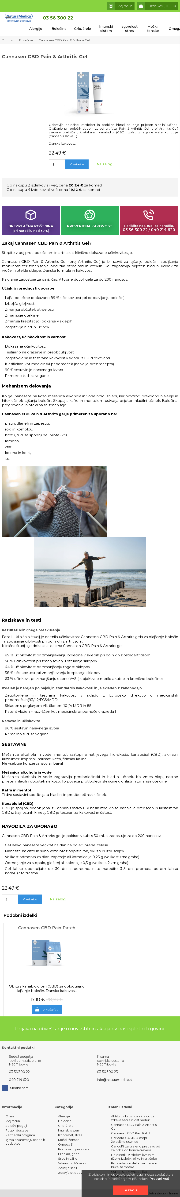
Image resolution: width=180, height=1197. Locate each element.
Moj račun (12, 1121)
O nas (9, 1116)
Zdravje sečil (67, 1168)
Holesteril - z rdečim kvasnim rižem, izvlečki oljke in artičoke (134, 1156)
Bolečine (59, 29)
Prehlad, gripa (68, 1154)
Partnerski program (20, 1135)
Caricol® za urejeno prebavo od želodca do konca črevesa (135, 1148)
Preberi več (159, 1179)
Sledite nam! (15, 1088)
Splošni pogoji (16, 1125)
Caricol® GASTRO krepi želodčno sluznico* (129, 1139)
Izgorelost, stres (129, 28)
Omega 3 (65, 1144)
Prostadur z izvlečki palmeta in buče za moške (134, 1165)
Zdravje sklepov (70, 1172)
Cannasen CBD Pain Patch (131, 1133)
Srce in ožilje (67, 1158)
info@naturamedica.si (114, 1080)
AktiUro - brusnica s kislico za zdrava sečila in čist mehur (132, 1118)
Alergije (35, 29)
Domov (7, 40)
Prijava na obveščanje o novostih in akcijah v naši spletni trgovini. (90, 1028)
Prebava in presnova (73, 1149)
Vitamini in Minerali (72, 1163)
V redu (131, 1190)
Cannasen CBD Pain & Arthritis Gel (64, 40)
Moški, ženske (153, 28)
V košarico (51, 1009)
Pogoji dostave (16, 1130)
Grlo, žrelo (82, 29)
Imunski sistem (106, 28)
